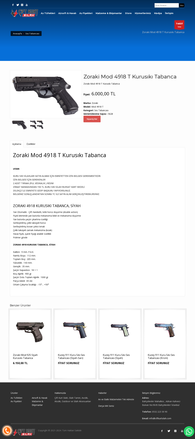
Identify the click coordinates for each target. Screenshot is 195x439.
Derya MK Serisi (106, 405)
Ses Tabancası (32, 33)
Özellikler (31, 144)
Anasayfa (17, 33)
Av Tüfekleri (48, 13)
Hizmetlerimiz (143, 13)
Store (128, 13)
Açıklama (16, 144)
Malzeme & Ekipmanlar (109, 13)
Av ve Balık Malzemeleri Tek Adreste (116, 399)
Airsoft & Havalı (67, 13)
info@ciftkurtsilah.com (160, 418)
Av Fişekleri (85, 13)
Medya (158, 13)
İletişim (169, 13)
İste (179, 25)
